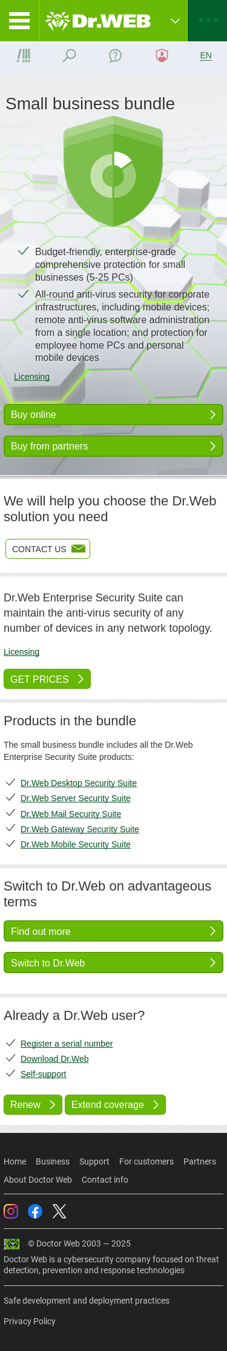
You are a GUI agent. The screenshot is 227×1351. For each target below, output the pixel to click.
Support (94, 1161)
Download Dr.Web (55, 1059)
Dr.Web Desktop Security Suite (79, 783)
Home (15, 1161)
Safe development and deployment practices (86, 1300)
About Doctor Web (38, 1179)
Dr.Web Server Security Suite (76, 798)
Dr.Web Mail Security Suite (71, 814)
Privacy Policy (30, 1321)
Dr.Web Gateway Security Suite (80, 829)
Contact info (105, 1179)
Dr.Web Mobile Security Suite (76, 844)
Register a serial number (67, 1043)
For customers (146, 1161)
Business (53, 1161)
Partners (199, 1161)
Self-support (43, 1074)
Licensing (32, 376)
